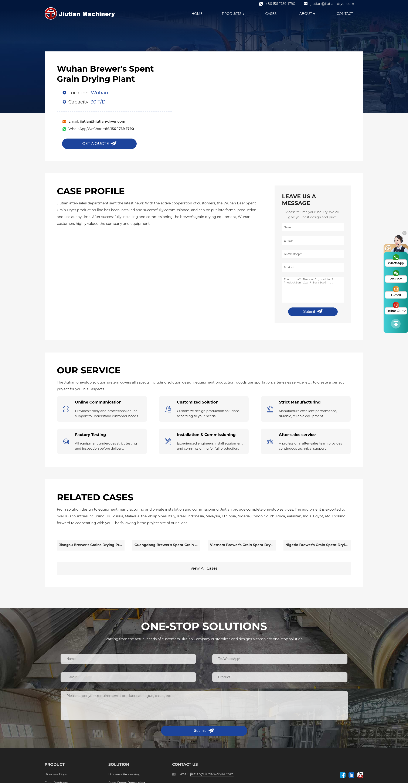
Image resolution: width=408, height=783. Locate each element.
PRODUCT (55, 764)
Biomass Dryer (56, 774)
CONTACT (345, 14)
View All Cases (203, 568)
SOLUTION (118, 764)
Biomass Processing (124, 774)
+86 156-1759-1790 (280, 4)
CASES (271, 14)
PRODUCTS (234, 14)
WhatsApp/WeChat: (101, 129)
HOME (197, 14)
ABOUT (308, 14)
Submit (309, 311)
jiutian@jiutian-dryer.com (332, 4)
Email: (96, 121)
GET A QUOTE (95, 143)
